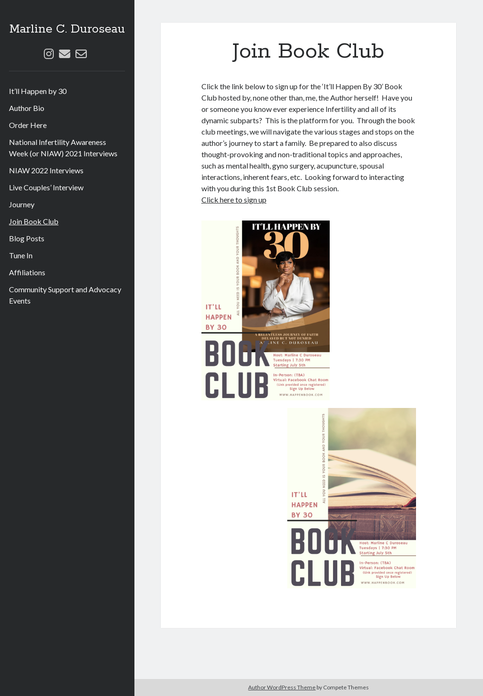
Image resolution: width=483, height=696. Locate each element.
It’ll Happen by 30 (38, 90)
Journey (21, 204)
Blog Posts (26, 238)
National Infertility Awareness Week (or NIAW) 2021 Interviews (63, 147)
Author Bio (26, 107)
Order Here (28, 124)
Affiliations (27, 272)
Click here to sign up (233, 199)
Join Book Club (33, 221)
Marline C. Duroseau (67, 29)
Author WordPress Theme (282, 687)
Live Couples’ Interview (46, 187)
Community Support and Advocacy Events (65, 295)
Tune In (21, 255)
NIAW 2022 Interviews (46, 170)
